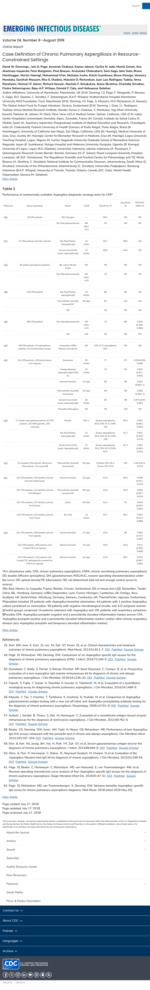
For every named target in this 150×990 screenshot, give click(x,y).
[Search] (136, 6)
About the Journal (17, 832)
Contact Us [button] (13, 910)
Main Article (10, 179)
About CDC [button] (13, 921)
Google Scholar (134, 649)
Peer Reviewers (16, 875)
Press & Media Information (23, 901)
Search (10, 850)
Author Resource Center (21, 867)
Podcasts (12, 884)
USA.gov (20, 982)
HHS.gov (7, 982)
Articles (11, 841)
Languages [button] (13, 941)
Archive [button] (10, 951)
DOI (107, 649)
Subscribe (12, 858)
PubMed (117, 649)
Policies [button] (10, 931)
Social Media (14, 892)
